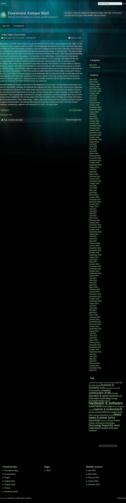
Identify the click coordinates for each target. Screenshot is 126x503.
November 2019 (95, 160)
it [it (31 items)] (121, 409)
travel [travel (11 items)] (97, 428)
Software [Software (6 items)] (117, 420)
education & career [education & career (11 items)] (99, 395)
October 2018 (94, 183)
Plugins (7, 478)
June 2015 (93, 260)
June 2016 (93, 239)
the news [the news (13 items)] (115, 425)
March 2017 (93, 218)
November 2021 (95, 126)
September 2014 (95, 273)
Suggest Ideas (9, 481)
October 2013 (94, 299)
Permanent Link (6, 115)
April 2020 (93, 151)
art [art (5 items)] (104, 382)
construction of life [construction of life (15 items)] (100, 393)
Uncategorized (19, 26)
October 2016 (94, 229)
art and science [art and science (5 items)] (110, 382)
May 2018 (93, 190)
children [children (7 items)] (103, 388)
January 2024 (94, 105)
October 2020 (94, 137)
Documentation (10, 474)
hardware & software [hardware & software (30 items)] (106, 403)
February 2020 (94, 156)
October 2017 (94, 204)
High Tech (6, 26)
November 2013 (95, 296)
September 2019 (95, 165)
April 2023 (93, 116)
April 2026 (93, 80)
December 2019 (95, 158)
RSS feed (77, 15)
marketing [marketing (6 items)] (98, 412)
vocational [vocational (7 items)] (93, 430)
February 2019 (94, 176)
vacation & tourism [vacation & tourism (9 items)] (109, 428)
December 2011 (95, 345)
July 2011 (92, 354)
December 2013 (95, 294)
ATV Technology (75, 110)
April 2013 (93, 312)
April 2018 (93, 193)
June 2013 (93, 308)
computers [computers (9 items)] (105, 390)
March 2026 (93, 82)
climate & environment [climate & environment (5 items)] (113, 388)
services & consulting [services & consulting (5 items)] (106, 420)
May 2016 (93, 241)
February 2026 (94, 84)
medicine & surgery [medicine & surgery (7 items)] (109, 412)
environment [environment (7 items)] (93, 401)
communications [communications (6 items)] (94, 391)
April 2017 (93, 216)
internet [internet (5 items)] (91, 409)
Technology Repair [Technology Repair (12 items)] (99, 425)
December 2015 (95, 248)
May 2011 (93, 359)
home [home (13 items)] (98, 406)
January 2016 (94, 246)
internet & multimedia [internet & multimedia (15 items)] (107, 409)
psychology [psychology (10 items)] (94, 420)
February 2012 (94, 342)
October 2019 (94, 163)
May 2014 (93, 283)
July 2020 (92, 144)
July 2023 (92, 114)
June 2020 (93, 146)
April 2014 (93, 285)
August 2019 (94, 167)
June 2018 (93, 188)
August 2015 (94, 257)
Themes (7, 488)
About (4, 4)
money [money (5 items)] (111, 415)
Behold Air (5, 110)
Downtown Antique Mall (28, 13)
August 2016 (94, 234)
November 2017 (95, 202)
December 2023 (95, 107)
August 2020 (94, 142)
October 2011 (94, 349)
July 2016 (92, 236)
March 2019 (93, 174)
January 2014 (94, 292)
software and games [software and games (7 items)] (97, 423)
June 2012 (93, 336)
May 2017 (93, 213)
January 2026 (94, 86)
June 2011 (93, 356)
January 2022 (94, 123)
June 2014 (93, 280)
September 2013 (95, 301)
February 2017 (94, 220)
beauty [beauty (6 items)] (98, 385)
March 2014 (93, 287)
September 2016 (95, 232)
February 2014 (94, 289)
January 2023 (94, 121)
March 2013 (93, 315)
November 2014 (95, 269)
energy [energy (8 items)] (115, 398)
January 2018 (94, 197)
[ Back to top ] (121, 498)
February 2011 (94, 363)
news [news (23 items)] (117, 414)
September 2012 (95, 329)
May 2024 (93, 98)
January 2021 (94, 130)
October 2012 (94, 326)
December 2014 (95, 266)
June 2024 (93, 96)
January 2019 (94, 179)
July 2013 (92, 306)
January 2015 (94, 264)
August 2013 (94, 303)
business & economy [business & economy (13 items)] (101, 386)
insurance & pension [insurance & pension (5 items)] (118, 406)
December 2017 (95, 199)
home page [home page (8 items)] (107, 406)
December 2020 (95, 133)
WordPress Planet (11, 492)
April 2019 (93, 172)
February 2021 (94, 128)
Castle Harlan (51, 85)
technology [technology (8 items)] (109, 423)
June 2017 (93, 211)
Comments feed (73, 120)
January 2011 (94, 366)
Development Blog (11, 470)
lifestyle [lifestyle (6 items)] (91, 412)
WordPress (11, 498)
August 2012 (94, 331)
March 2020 (93, 153)
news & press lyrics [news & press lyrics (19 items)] (102, 417)
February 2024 (94, 103)
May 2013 (93, 310)
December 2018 (95, 181)
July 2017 (92, 209)
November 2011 (95, 347)
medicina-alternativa (15, 120)
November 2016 (95, 227)
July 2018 (92, 186)
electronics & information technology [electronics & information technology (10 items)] (105, 397)
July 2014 (92, 278)
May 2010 (93, 370)
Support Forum (9, 484)
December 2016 (95, 225)
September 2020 (95, 139)
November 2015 (95, 250)
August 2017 (94, 206)
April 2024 (93, 100)
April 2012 (93, 338)
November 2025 (95, 91)
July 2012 (92, 333)
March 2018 (93, 195)
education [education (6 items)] (114, 393)
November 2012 (95, 324)
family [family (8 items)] (101, 401)
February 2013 (94, 317)
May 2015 (93, 262)
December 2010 (95, 368)
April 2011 (93, 361)
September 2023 (95, 110)
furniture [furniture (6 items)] (107, 401)
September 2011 (95, 352)
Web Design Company (24, 498)
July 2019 (92, 169)
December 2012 (95, 322)
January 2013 (94, 319)
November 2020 (95, 135)
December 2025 (95, 89)
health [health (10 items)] (92, 406)
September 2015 (95, 255)
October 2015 (94, 253)
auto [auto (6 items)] (117, 383)
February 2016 (94, 243)
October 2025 (94, 93)
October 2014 (94, 271)
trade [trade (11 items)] (91, 428)
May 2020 (93, 149)
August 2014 (94, 276)
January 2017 (94, 223)
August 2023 (94, 112)
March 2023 (93, 119)
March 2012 (93, 340)
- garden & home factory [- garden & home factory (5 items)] (96, 382)
